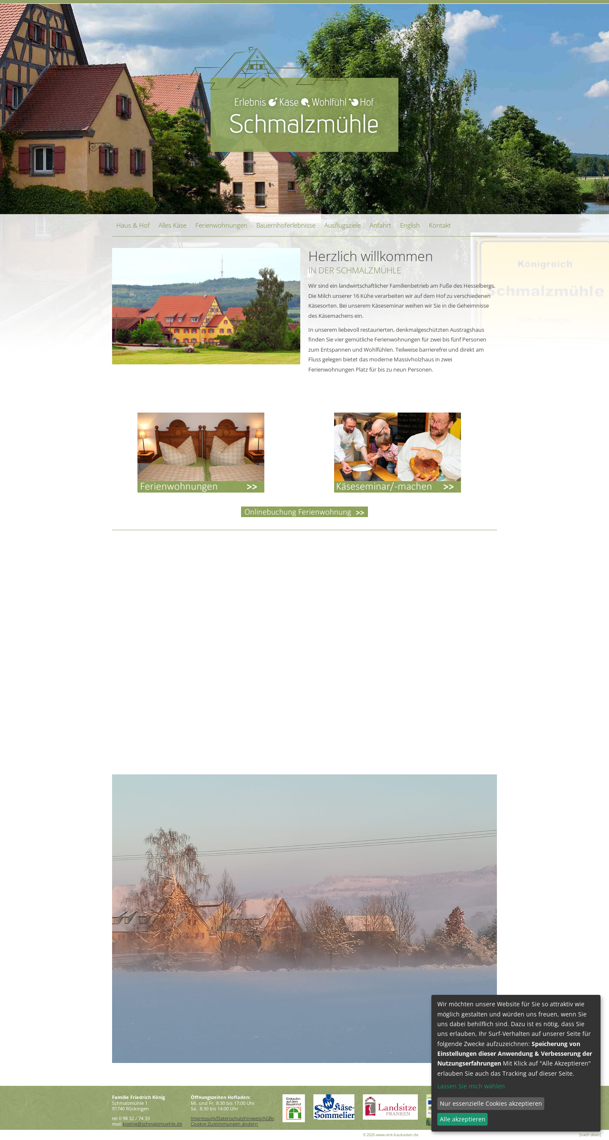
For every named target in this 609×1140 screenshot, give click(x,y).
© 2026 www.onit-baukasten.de (390, 1134)
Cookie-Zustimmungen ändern (224, 1124)
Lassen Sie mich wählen (471, 1086)
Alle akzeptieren (463, 1119)
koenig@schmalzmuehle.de (152, 1124)
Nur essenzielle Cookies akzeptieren (491, 1103)
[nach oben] (590, 1134)
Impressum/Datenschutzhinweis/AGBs (232, 1118)
